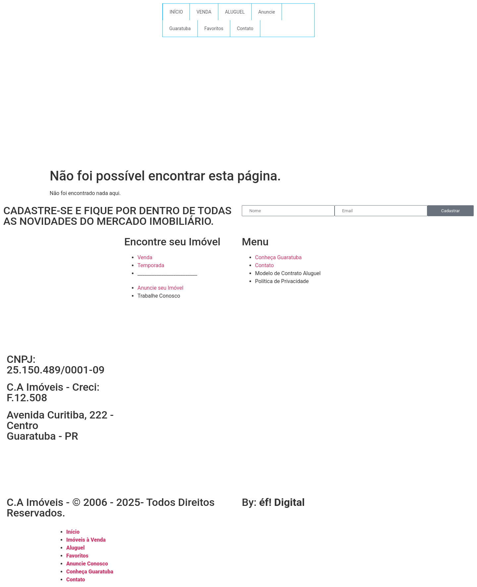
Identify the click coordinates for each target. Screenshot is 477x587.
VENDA (203, 12)
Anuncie (266, 12)
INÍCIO (176, 12)
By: (273, 502)
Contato (245, 28)
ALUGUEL (235, 12)
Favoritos (213, 28)
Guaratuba (180, 28)
